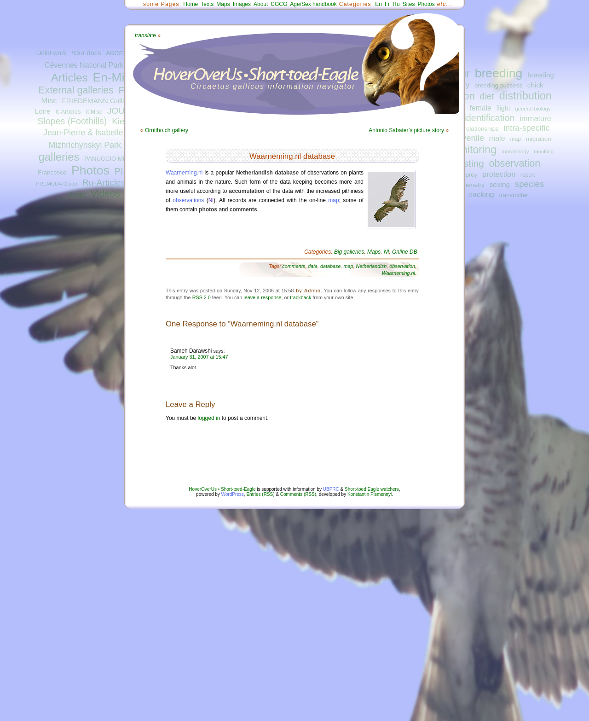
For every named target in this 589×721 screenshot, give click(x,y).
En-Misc (115, 77)
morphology (515, 151)
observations (188, 200)
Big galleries (349, 252)
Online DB (404, 252)
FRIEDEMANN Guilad (96, 101)
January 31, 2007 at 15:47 (199, 357)
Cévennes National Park (84, 65)
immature (535, 118)
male (497, 138)
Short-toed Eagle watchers (372, 489)
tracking (481, 194)
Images (242, 4)
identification (489, 118)
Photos (90, 170)
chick (535, 85)
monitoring (472, 150)
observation (515, 163)
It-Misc (94, 112)
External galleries (76, 90)
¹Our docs (86, 53)
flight (503, 108)
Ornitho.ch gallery (166, 130)
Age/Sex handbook (313, 4)
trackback (300, 297)
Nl (211, 200)
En (378, 4)
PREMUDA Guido (56, 183)
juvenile (470, 138)
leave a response (262, 297)
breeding (499, 73)
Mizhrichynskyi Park (85, 145)
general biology (532, 108)
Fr (387, 4)
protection (498, 174)
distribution (525, 96)
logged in (209, 418)
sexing (500, 184)
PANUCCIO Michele (111, 158)
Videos (105, 193)
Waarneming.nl (184, 172)
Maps (223, 4)
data (313, 266)
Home (190, 4)
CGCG (279, 4)
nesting (468, 163)
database (330, 266)
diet (487, 96)
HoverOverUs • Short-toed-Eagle (222, 489)
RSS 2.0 (201, 297)
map (515, 139)
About (261, 4)
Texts (207, 4)
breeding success (498, 85)
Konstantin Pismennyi (369, 494)
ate (145, 35)
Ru (396, 4)
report (527, 175)
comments (293, 266)
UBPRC (331, 489)
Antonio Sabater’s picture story (406, 130)
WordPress (232, 494)
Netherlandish (371, 266)
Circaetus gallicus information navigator (273, 86)
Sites (409, 4)
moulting (544, 151)
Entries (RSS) (260, 494)
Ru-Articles (104, 182)
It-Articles (68, 111)
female (480, 108)
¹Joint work (51, 53)
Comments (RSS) (298, 494)
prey (471, 174)
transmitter (513, 195)
